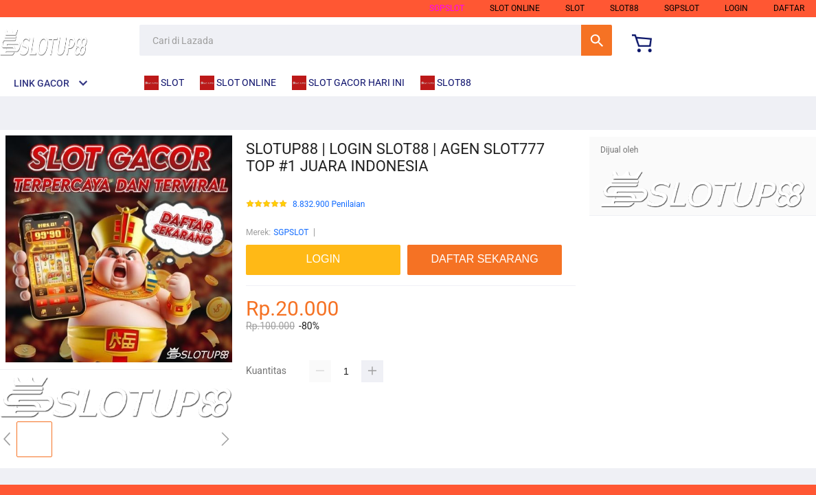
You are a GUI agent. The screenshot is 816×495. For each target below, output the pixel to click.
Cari (596, 40)
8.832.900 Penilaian (329, 204)
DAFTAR (788, 8)
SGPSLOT (446, 8)
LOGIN (736, 8)
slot (575, 8)
